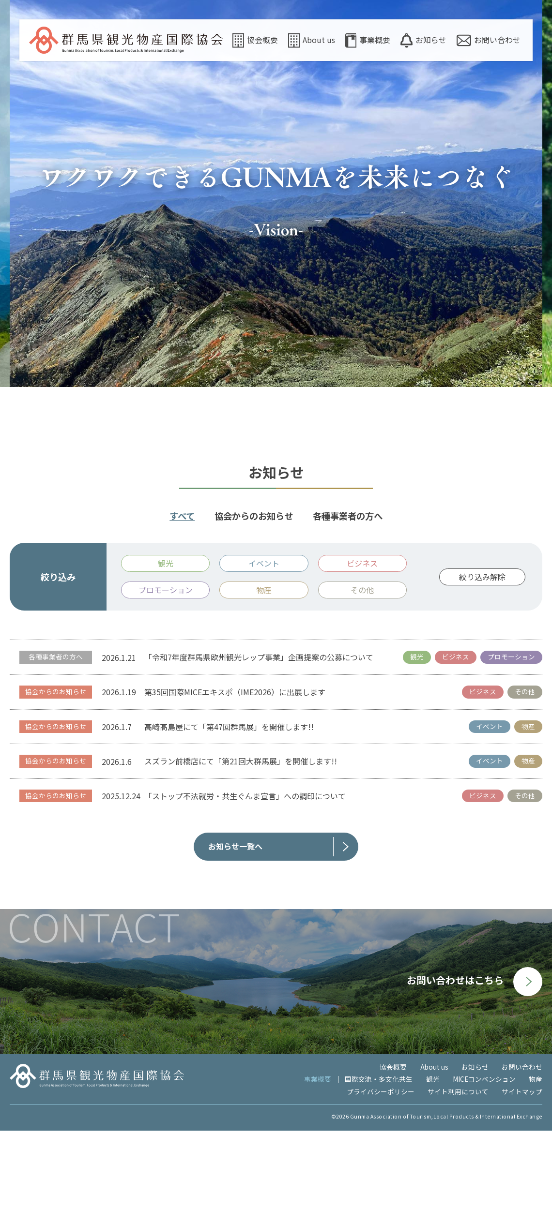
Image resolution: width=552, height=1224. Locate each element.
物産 (535, 1172)
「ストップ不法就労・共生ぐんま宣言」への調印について (245, 889)
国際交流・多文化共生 (379, 1172)
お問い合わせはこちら (474, 1073)
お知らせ (423, 40)
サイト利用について (458, 1185)
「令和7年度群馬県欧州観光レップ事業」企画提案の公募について (258, 750)
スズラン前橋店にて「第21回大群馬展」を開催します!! (240, 854)
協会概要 (255, 40)
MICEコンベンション (484, 1172)
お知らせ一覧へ (235, 939)
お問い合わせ (489, 40)
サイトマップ (522, 1185)
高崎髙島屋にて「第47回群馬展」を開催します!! (229, 819)
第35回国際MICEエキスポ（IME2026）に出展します (234, 785)
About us (311, 40)
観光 (433, 1172)
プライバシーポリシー (380, 1185)
